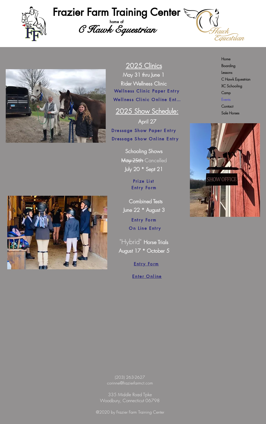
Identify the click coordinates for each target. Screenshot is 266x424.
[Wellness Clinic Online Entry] (147, 100)
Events (225, 99)
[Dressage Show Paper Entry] (144, 130)
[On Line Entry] (145, 228)
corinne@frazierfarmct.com (130, 383)
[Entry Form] (144, 188)
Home (225, 58)
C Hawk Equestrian (235, 79)
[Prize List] (143, 181)
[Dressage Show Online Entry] (145, 139)
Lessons (226, 72)
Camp (226, 92)
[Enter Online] (147, 276)
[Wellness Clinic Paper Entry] (147, 91)
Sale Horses (230, 112)
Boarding (228, 65)
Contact (227, 106)
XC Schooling (231, 85)
